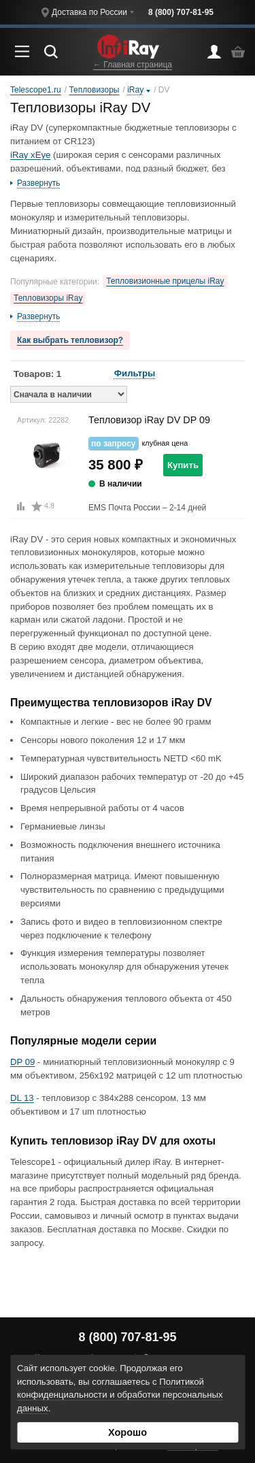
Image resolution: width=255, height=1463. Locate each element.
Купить (183, 465)
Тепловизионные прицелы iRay (165, 281)
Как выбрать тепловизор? (70, 340)
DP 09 (22, 1062)
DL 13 (22, 1098)
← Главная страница (132, 65)
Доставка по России (89, 12)
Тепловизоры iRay (48, 298)
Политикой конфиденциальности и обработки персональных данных (120, 1395)
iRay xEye (30, 155)
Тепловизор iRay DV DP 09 (149, 419)
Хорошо (127, 1432)
